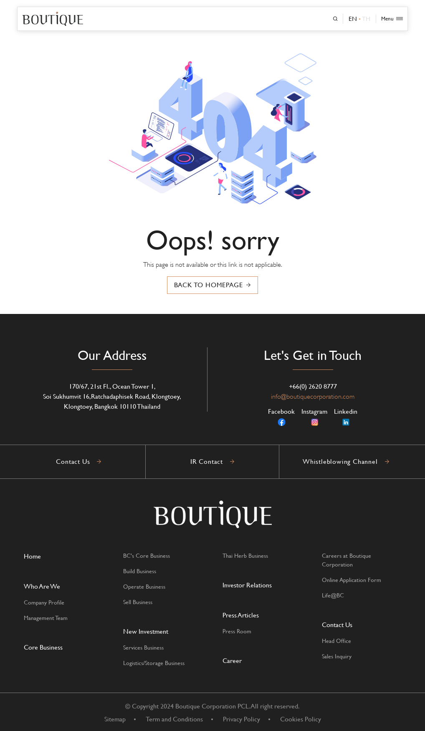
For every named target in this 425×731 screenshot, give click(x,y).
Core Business (43, 647)
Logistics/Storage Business (154, 663)
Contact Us (337, 625)
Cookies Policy (300, 719)
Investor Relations (247, 585)
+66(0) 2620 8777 (313, 386)
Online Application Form (351, 580)
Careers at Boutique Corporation (346, 560)
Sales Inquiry (337, 656)
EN (353, 18)
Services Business (143, 647)
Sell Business (137, 602)
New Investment (145, 631)
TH (366, 18)
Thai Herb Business (245, 555)
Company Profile (44, 602)
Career (232, 661)
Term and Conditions (174, 719)
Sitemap (115, 719)
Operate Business (144, 586)
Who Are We (42, 586)
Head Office (336, 640)
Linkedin (345, 417)
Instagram (314, 417)
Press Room (237, 631)
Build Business (139, 571)
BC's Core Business (146, 555)
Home (32, 556)
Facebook (281, 417)
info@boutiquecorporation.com (312, 396)
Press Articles (241, 615)
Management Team (46, 618)
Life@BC (333, 595)
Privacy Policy (241, 719)
